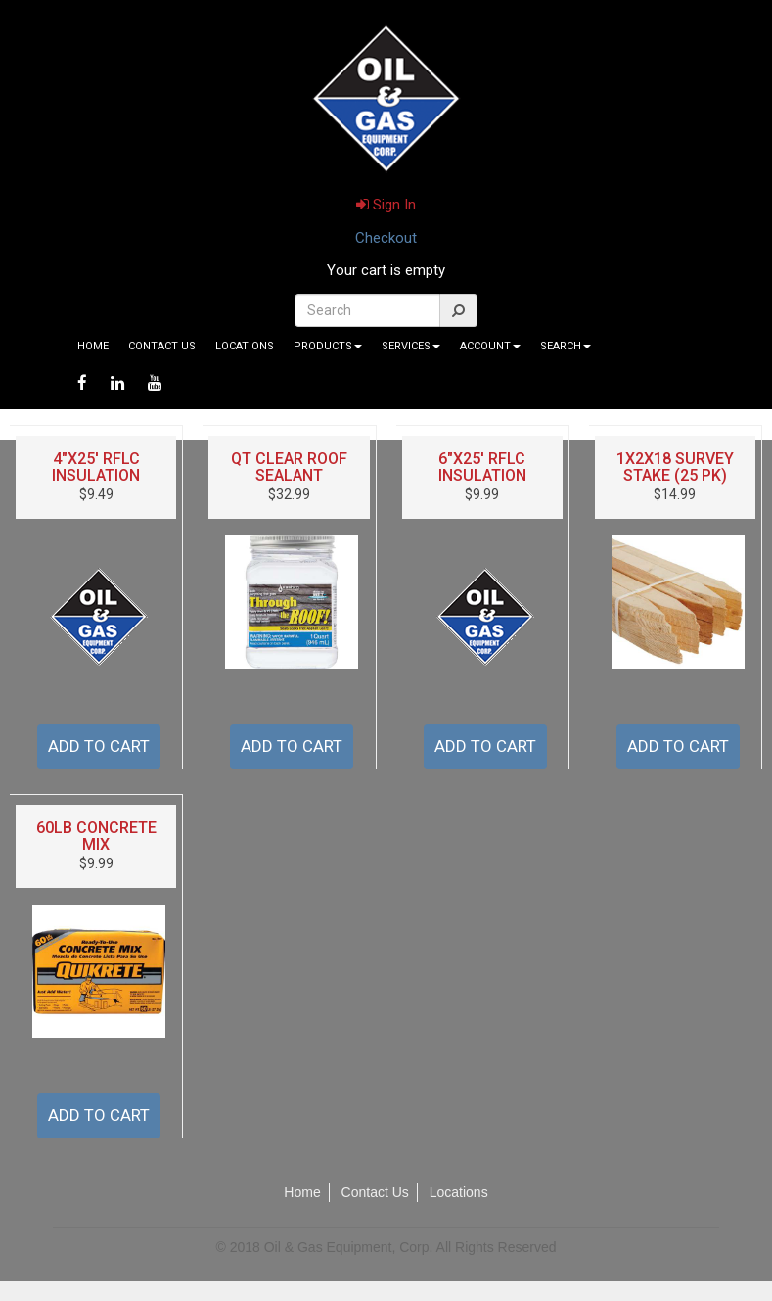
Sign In (386, 204)
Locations (244, 346)
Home (93, 346)
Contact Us (162, 346)
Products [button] (328, 346)
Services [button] (411, 346)
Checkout (386, 238)
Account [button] (490, 346)
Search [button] (565, 346)
